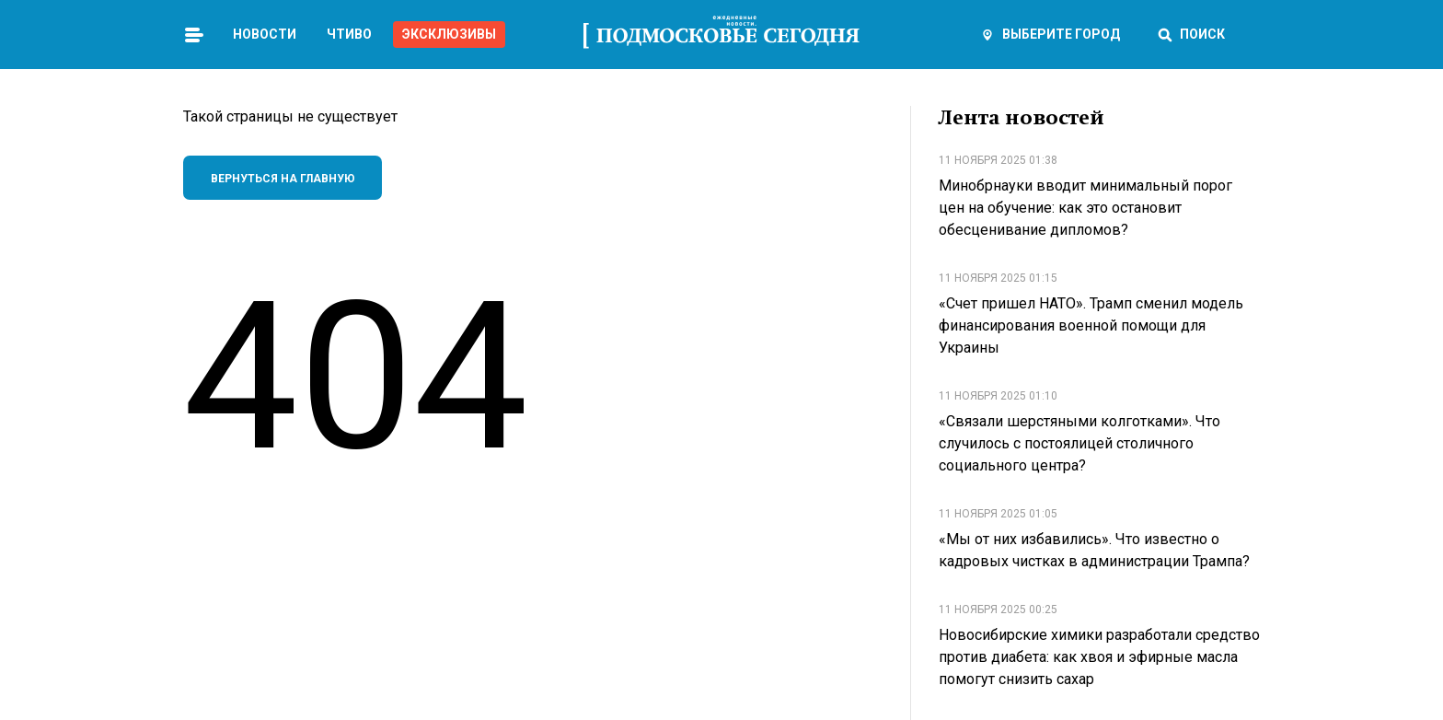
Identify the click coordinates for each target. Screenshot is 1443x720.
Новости (264, 34)
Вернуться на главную (283, 178)
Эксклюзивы (449, 34)
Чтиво (349, 34)
